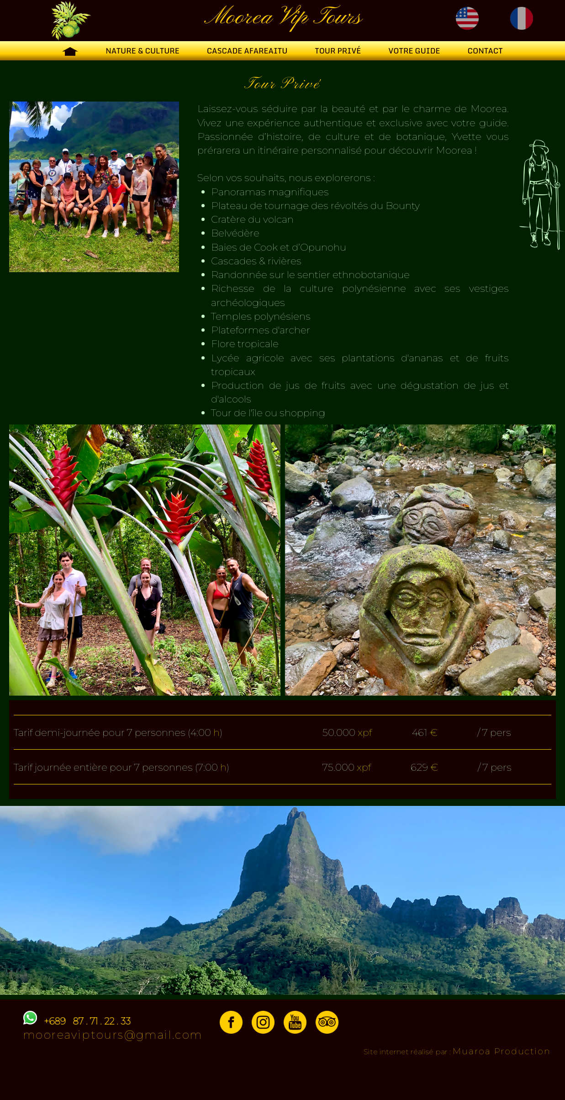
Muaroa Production (502, 1051)
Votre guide (414, 51)
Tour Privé (338, 51)
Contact (484, 51)
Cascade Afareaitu (247, 51)
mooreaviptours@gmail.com (113, 1034)
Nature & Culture (142, 51)
